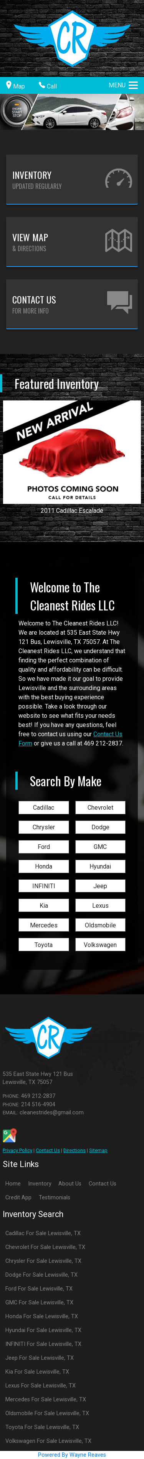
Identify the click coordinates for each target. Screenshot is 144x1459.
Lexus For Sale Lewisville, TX (40, 1385)
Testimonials (54, 1197)
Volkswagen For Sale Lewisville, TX (48, 1441)
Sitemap (98, 1150)
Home (13, 1184)
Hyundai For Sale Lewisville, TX (43, 1330)
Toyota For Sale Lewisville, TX (42, 1427)
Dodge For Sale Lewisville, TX (41, 1275)
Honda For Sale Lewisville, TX (41, 1316)
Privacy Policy (17, 1150)
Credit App (18, 1197)
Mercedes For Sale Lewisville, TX (45, 1399)
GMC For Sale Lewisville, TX (39, 1302)
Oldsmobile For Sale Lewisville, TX (47, 1413)
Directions (74, 1150)
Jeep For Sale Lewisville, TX (39, 1358)
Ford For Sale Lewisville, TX (39, 1289)
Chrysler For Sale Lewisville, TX (43, 1261)
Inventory (39, 1184)
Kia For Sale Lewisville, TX (37, 1372)
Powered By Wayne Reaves (72, 1455)
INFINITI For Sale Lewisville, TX (43, 1344)
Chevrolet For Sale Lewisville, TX (45, 1247)
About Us (69, 1184)
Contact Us (48, 1150)
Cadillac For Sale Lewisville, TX (43, 1233)
